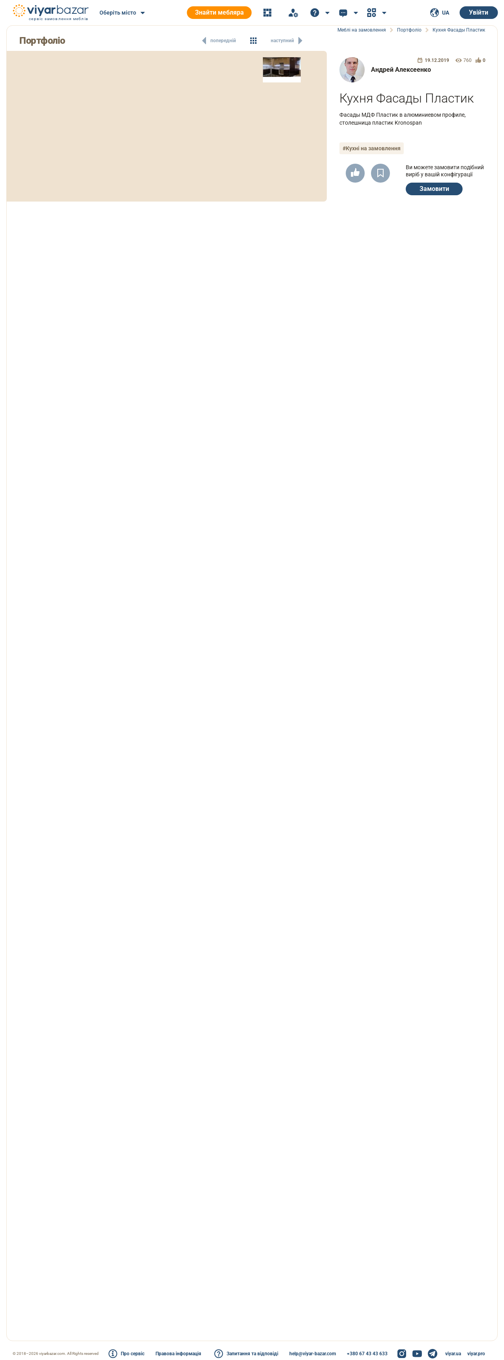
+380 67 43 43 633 (367, 1353)
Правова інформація (178, 1353)
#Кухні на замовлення (372, 148)
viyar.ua (453, 1353)
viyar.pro (476, 1353)
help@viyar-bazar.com (312, 1353)
